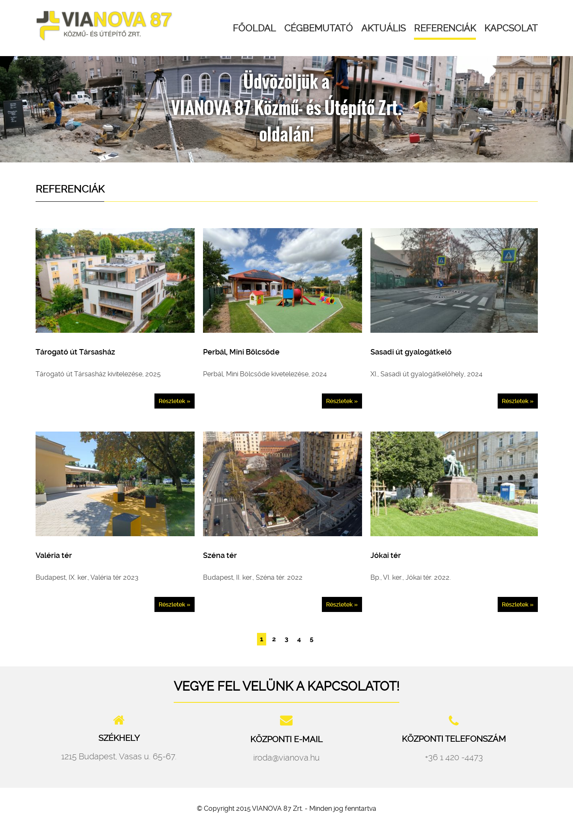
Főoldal (254, 28)
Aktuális (383, 28)
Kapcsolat (511, 28)
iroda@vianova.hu (286, 758)
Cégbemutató (318, 28)
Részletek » (174, 401)
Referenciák (445, 28)
